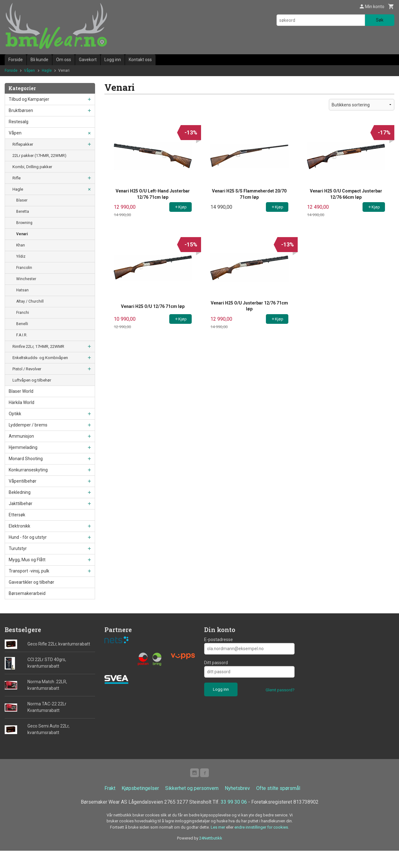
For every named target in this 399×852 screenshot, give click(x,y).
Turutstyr (18, 548)
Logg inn (112, 59)
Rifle (16, 178)
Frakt (109, 789)
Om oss (63, 59)
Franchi (22, 312)
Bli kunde (39, 59)
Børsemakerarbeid (27, 593)
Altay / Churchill (30, 301)
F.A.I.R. (21, 335)
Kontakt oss (140, 59)
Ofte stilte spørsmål (278, 789)
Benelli (22, 324)
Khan (20, 245)
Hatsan (22, 290)
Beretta (22, 211)
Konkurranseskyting (28, 469)
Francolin (24, 267)
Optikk (15, 413)
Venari (22, 234)
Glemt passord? (280, 690)
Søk (379, 19)
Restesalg (18, 121)
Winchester (26, 279)
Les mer (218, 828)
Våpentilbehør (22, 481)
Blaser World (21, 391)
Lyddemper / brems (28, 424)
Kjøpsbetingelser (140, 789)
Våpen (15, 132)
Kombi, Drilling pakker (32, 166)
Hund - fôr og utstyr (28, 537)
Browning (24, 223)
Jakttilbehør (20, 503)
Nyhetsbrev (237, 789)
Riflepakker (22, 144)
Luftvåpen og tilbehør (31, 380)
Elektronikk (19, 525)
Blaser (21, 200)
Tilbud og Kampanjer (29, 99)
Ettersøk (17, 514)
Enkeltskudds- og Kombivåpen (40, 357)
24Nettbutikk (210, 839)
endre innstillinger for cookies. (261, 828)
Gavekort (88, 59)
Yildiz (21, 256)
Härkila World (21, 402)
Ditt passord (216, 662)
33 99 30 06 (234, 803)
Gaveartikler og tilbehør (31, 582)
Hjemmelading (23, 447)
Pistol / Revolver (26, 369)
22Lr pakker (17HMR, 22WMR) (39, 155)
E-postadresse (218, 639)
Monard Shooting (26, 458)
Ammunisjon (21, 436)
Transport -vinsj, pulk (29, 570)
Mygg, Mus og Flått (27, 559)
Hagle (17, 189)
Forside (15, 59)
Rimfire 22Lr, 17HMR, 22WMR (38, 346)
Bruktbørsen (21, 110)
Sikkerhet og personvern (192, 789)
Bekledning (20, 492)
